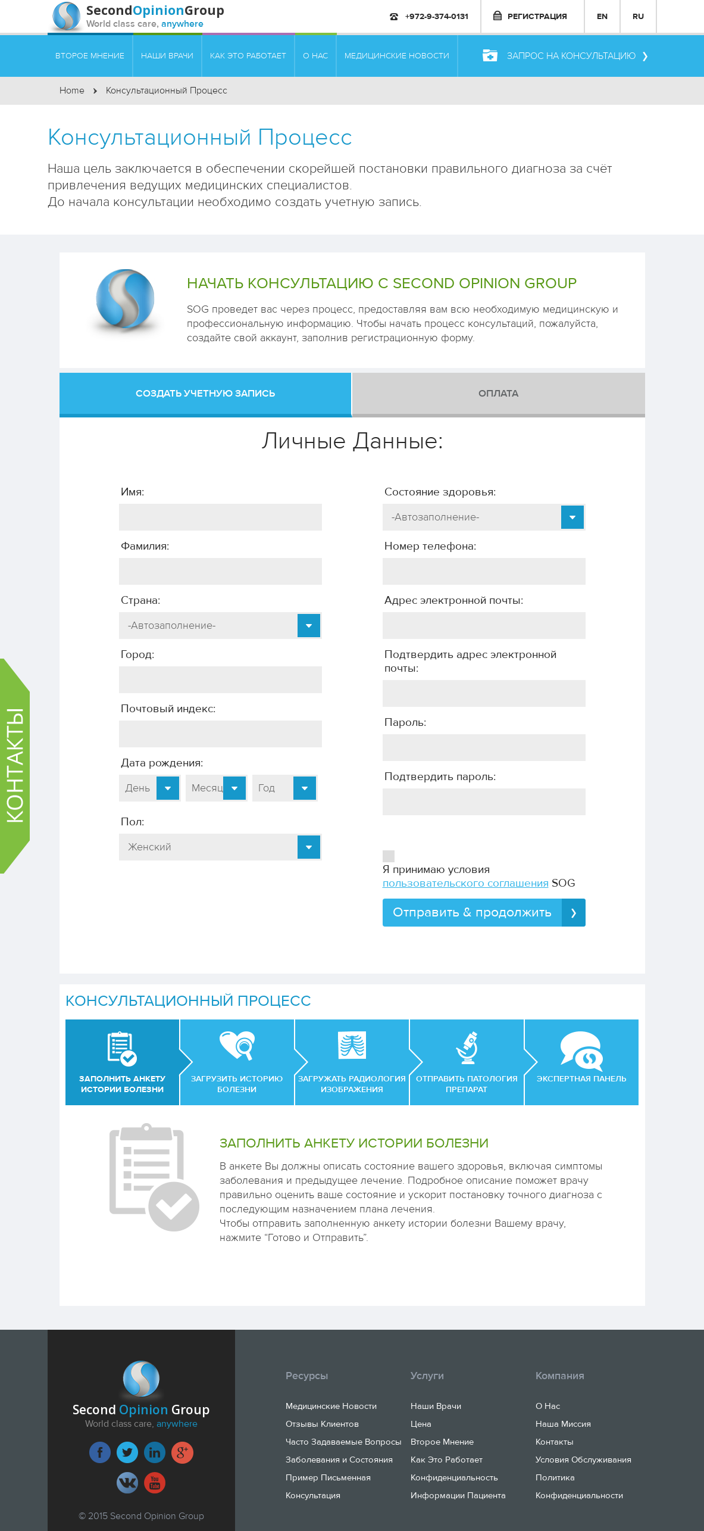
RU (638, 16)
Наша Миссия (563, 1423)
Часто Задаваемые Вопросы (344, 1441)
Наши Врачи (436, 1406)
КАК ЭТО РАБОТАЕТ (248, 56)
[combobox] (220, 625)
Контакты (555, 1441)
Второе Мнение (442, 1441)
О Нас (548, 1406)
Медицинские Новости (331, 1406)
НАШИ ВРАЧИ (167, 56)
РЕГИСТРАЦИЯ (530, 16)
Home (72, 90)
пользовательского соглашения (466, 883)
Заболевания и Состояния (339, 1459)
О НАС (315, 56)
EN (602, 16)
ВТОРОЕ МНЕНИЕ (89, 56)
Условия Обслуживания (583, 1459)
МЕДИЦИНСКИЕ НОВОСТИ (397, 56)
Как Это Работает (447, 1459)
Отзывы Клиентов (322, 1423)
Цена (421, 1423)
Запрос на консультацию (565, 55)
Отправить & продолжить (489, 913)
